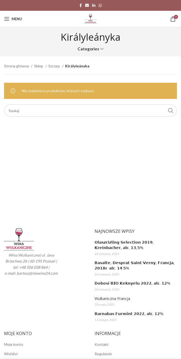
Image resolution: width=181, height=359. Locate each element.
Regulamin (103, 353)
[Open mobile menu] (13, 18)
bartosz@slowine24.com (37, 273)
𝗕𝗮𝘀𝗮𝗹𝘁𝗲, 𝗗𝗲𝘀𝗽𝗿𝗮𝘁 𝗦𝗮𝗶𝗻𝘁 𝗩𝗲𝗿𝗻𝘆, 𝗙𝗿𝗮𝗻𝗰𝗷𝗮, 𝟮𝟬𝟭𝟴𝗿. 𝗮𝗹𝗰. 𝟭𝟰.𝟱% (135, 265)
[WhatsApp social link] (100, 5)
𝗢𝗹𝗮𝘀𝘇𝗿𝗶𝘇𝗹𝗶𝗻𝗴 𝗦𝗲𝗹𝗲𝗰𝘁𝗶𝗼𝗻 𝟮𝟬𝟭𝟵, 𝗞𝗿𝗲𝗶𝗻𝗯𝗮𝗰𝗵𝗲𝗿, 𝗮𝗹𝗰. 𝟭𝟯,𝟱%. (124, 245)
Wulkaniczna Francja (112, 298)
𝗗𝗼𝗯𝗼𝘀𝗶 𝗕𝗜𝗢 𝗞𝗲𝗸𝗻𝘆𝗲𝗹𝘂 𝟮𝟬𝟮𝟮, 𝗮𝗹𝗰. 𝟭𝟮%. (133, 283)
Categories (88, 49)
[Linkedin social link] (93, 5)
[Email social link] (86, 5)
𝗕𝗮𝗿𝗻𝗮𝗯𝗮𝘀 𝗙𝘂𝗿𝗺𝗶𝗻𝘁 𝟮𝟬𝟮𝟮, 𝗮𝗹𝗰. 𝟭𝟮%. (129, 313)
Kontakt (102, 344)
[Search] (90, 110)
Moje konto (13, 344)
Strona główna (17, 66)
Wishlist (11, 353)
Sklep (39, 66)
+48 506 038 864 (33, 267)
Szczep (54, 66)
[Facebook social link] (80, 5)
